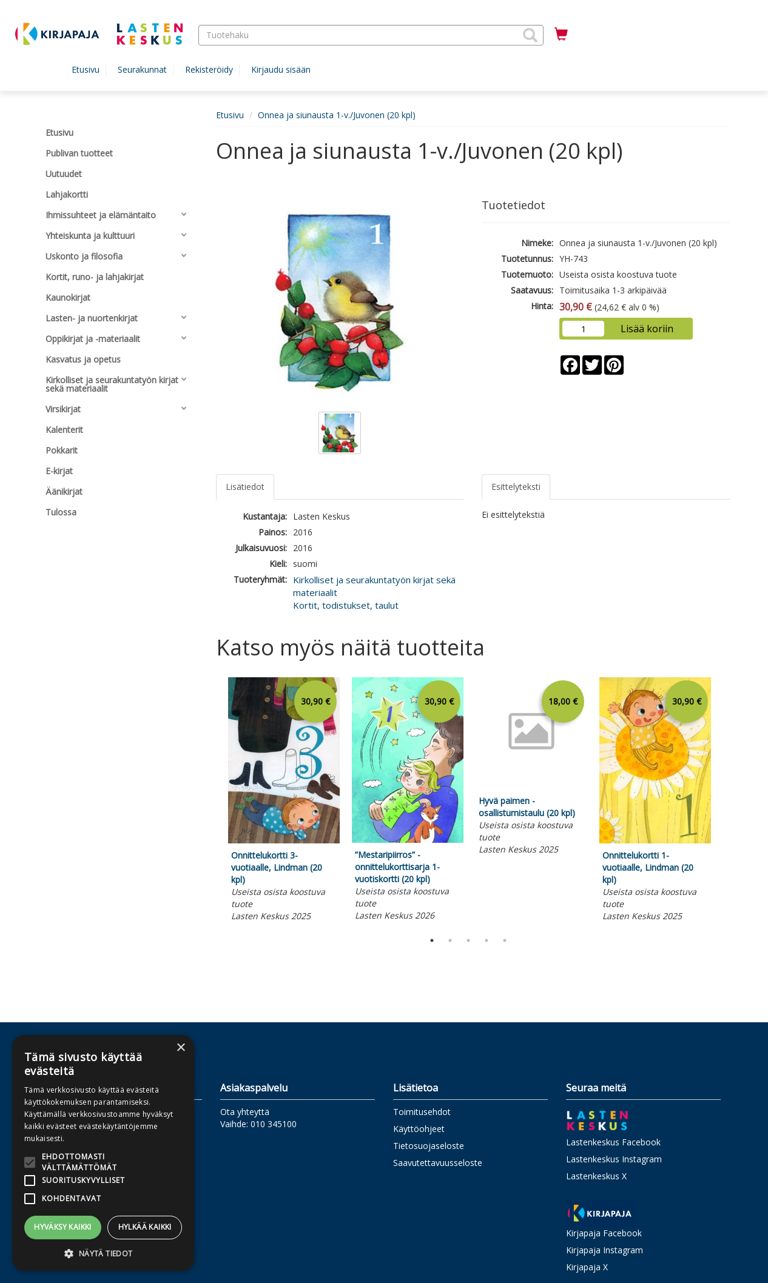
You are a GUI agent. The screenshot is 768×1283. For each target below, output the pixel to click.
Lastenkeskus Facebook (613, 1142)
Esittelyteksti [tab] (516, 486)
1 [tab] (432, 940)
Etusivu (85, 69)
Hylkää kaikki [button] (145, 1227)
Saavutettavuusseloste (437, 1162)
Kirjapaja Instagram (604, 1250)
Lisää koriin (647, 328)
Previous (213, 802)
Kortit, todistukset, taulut (346, 605)
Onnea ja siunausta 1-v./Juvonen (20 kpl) (337, 115)
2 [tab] (450, 940)
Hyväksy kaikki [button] (63, 1227)
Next (724, 802)
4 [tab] (486, 940)
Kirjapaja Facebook (604, 1233)
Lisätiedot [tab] (245, 486)
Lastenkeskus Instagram (614, 1159)
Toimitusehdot (422, 1111)
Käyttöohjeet (419, 1128)
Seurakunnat (142, 69)
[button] (530, 35)
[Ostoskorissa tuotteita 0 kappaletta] (561, 34)
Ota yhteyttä (244, 1111)
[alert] (103, 1153)
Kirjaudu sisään (281, 69)
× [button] (180, 1048)
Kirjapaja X (587, 1267)
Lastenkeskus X (596, 1176)
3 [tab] (468, 940)
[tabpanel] (284, 801)
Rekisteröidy (209, 69)
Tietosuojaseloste (428, 1145)
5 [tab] (505, 940)
